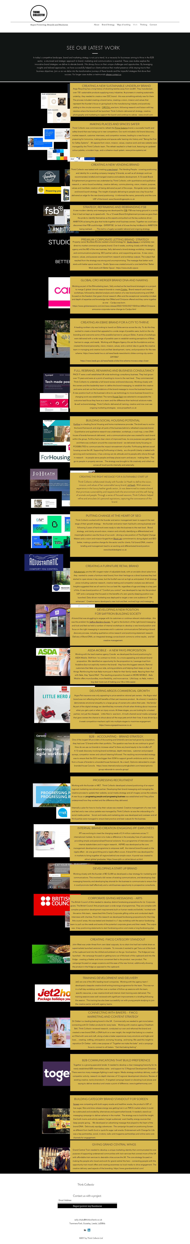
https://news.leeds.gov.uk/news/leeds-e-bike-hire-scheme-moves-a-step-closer (114, 360)
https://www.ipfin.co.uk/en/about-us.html (125, 859)
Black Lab (117, 538)
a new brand (112, 169)
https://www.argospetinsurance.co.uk (115, 725)
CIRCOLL (106, 107)
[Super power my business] (87, 1206)
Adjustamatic (79, 571)
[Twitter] (89, 1230)
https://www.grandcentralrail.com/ (129, 1168)
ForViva (76, 424)
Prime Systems (121, 128)
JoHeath (131, 485)
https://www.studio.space (127, 268)
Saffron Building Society (99, 622)
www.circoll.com (146, 114)
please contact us (113, 74)
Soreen (76, 1104)
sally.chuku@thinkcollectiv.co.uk (88, 1219)
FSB (125, 210)
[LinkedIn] (85, 1230)
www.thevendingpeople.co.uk (122, 199)
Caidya (124, 289)
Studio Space (133, 242)
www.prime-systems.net (136, 150)
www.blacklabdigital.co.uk (115, 549)
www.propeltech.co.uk (126, 407)
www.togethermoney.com (140, 1083)
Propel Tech (118, 396)
